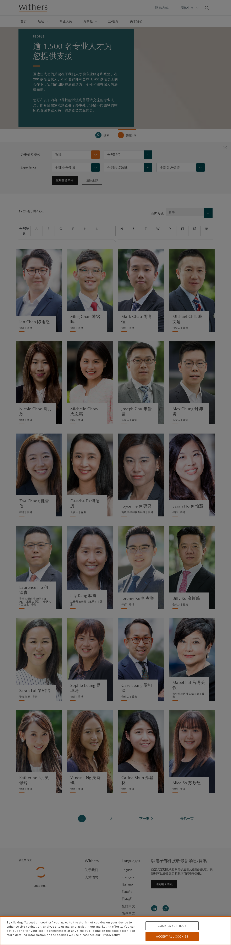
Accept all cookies (172, 936)
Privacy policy (110, 935)
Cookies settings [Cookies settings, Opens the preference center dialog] (172, 925)
